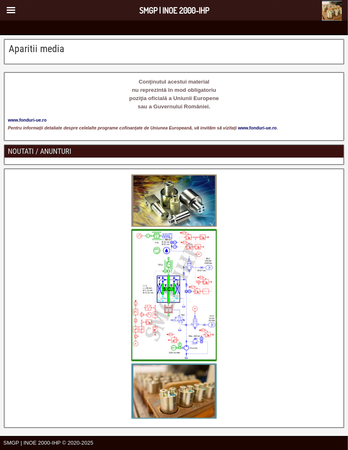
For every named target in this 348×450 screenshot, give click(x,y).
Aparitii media (36, 49)
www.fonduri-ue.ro (257, 127)
